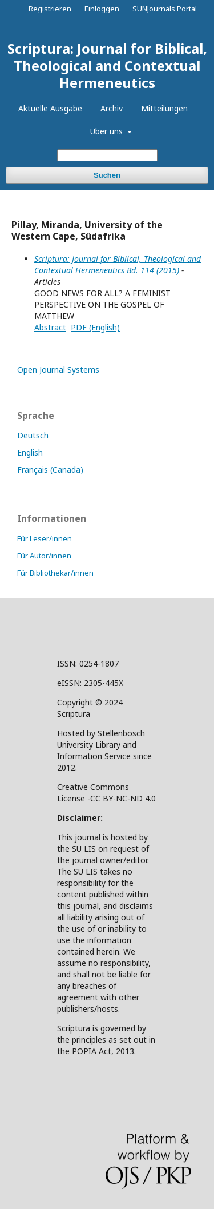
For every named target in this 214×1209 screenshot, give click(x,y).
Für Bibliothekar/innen (55, 573)
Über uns (107, 131)
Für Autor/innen (44, 555)
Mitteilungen (164, 108)
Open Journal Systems (58, 369)
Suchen (107, 175)
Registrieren (50, 8)
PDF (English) (95, 327)
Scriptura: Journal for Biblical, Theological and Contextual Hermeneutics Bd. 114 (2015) (117, 264)
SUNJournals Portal (164, 8)
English (30, 452)
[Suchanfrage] (107, 155)
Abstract (50, 327)
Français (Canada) (50, 469)
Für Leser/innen (44, 538)
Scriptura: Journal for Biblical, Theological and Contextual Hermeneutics (107, 65)
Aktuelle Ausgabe (50, 108)
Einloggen (101, 8)
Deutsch (33, 435)
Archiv (111, 108)
